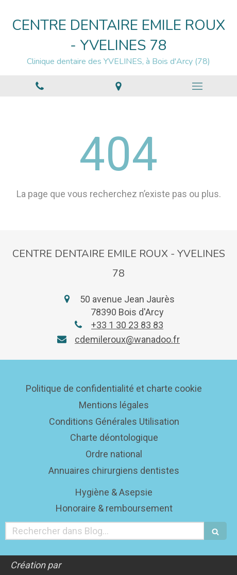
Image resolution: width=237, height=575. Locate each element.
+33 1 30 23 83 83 (127, 325)
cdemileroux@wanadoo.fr (127, 339)
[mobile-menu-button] (197, 86)
